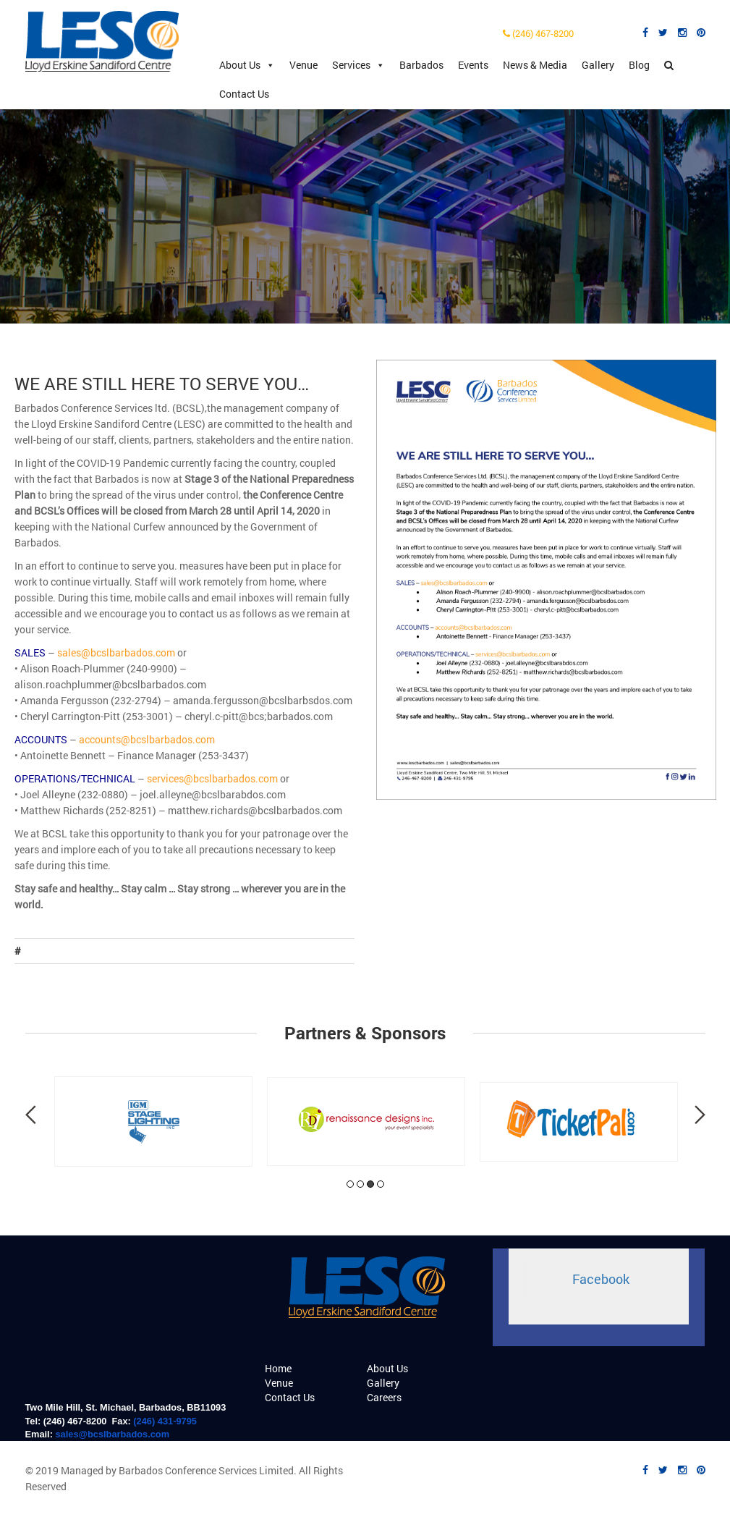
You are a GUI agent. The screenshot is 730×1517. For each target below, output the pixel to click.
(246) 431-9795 (165, 1421)
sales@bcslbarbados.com (112, 1434)
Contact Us (244, 94)
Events (473, 65)
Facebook (600, 1279)
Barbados (421, 65)
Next (700, 1114)
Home (278, 1368)
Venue (303, 65)
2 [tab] (360, 1184)
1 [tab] (350, 1184)
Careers (384, 1397)
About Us (247, 65)
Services (358, 65)
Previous (30, 1114)
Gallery (598, 65)
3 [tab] (370, 1184)
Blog (639, 65)
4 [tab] (380, 1184)
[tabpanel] (153, 1121)
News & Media (535, 65)
